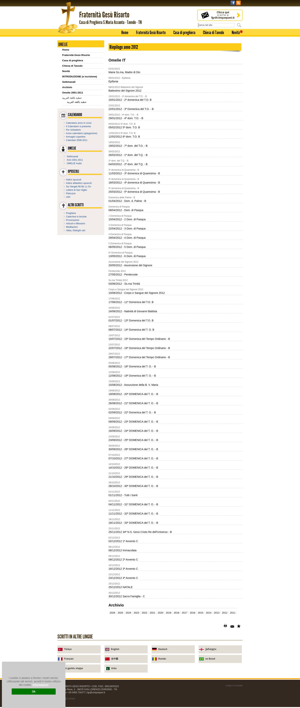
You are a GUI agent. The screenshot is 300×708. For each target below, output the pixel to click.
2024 (128, 612)
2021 (152, 612)
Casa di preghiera (184, 32)
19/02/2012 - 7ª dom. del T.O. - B (128, 145)
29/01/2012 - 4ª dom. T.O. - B (125, 118)
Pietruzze (71, 193)
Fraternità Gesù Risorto (151, 32)
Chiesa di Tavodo (213, 32)
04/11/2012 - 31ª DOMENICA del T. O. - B (133, 504)
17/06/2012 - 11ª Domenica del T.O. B (130, 302)
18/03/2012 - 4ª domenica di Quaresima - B (134, 182)
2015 (200, 612)
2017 (184, 612)
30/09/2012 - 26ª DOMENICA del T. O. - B (133, 449)
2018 (176, 612)
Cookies (71, 698)
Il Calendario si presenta (78, 126)
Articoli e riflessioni (75, 223)
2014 (208, 612)
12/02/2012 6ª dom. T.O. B (124, 136)
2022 (144, 612)
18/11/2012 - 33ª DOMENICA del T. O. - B (133, 522)
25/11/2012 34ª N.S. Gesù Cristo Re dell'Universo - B (140, 531)
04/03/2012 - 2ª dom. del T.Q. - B (128, 164)
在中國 (114, 658)
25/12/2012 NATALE (120, 587)
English (115, 649)
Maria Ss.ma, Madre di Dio (124, 72)
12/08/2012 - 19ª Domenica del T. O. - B (132, 375)
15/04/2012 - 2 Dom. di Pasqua (127, 219)
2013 (216, 612)
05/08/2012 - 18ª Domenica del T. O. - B (132, 366)
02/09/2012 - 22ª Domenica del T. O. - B (132, 412)
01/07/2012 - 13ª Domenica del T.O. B (130, 320)
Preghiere (71, 213)
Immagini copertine (75, 136)
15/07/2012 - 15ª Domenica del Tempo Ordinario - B (139, 338)
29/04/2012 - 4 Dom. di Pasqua (127, 237)
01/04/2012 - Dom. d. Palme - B (127, 200)
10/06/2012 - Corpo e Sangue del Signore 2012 (136, 292)
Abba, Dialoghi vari (75, 230)
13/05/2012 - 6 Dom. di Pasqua (127, 256)
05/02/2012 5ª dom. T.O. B (124, 127)
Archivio (67, 87)
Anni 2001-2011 (75, 160)
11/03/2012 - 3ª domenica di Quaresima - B (134, 173)
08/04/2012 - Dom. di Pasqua (125, 210)
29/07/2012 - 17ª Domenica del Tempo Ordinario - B (139, 357)
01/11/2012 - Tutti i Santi (123, 495)
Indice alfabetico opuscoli (79, 183)
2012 (224, 612)
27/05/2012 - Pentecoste (123, 274)
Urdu (114, 668)
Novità (236, 32)
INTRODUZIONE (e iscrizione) (79, 76)
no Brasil (210, 658)
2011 (233, 612)
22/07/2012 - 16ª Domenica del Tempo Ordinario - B (139, 348)
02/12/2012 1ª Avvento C (123, 541)
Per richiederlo (73, 130)
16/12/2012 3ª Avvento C (123, 568)
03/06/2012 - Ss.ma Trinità (124, 283)
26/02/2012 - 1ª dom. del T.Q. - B (128, 155)
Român (162, 658)
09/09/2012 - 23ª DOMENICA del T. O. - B (133, 421)
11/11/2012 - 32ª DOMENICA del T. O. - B (133, 513)
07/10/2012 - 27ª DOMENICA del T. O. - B (133, 458)
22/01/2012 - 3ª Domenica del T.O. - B (131, 109)
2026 (112, 612)
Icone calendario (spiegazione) (81, 133)
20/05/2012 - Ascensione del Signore (130, 265)
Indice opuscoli (73, 179)
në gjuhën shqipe (73, 668)
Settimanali (68, 81)
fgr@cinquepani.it (96, 692)
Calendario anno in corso (78, 123)
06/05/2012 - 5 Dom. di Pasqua (127, 246)
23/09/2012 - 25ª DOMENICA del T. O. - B (133, 440)
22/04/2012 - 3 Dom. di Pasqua (127, 228)
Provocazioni (72, 220)
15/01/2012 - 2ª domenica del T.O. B (130, 99)
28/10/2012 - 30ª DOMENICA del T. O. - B (133, 486)
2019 (168, 612)
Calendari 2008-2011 (76, 140)
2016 (192, 612)
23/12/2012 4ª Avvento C (123, 577)
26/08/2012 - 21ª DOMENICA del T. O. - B (133, 403)
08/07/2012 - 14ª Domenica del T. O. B (131, 329)
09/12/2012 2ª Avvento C (123, 559)
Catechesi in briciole (76, 216)
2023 (136, 612)
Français (68, 658)
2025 (120, 612)
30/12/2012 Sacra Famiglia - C (126, 596)
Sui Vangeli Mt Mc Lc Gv (78, 186)
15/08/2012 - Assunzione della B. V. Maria (133, 384)
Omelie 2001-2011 (72, 92)
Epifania (113, 81)
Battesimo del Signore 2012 (124, 90)
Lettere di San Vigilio (76, 190)
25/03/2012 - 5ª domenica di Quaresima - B (134, 191)
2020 (160, 612)
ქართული (210, 649)
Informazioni (40, 684)
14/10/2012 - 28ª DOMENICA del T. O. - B (133, 467)
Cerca (240, 25)
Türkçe (68, 649)
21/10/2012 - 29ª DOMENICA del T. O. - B (133, 476)
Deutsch (162, 649)
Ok (34, 691)
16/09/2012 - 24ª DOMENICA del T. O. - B (133, 430)
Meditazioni (72, 227)
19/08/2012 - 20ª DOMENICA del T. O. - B (133, 394)
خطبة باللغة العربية (76, 102)
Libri (68, 197)
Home (124, 32)
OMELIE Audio (74, 163)
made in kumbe (234, 685)
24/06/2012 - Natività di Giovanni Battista (132, 311)
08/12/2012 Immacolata (122, 550)
